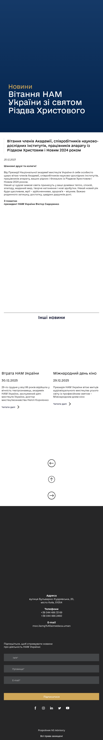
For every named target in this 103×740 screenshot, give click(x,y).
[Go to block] (52, 479)
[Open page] (26, 348)
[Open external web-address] (51, 720)
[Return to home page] (51, 577)
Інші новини (51, 317)
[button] (11, 407)
